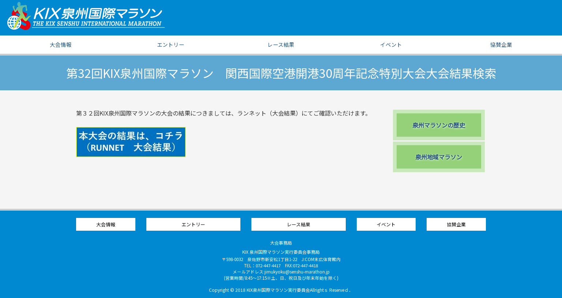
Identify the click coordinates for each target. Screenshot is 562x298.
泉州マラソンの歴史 (438, 125)
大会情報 (61, 44)
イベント (391, 44)
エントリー (170, 44)
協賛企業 (501, 44)
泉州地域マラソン (438, 156)
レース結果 (281, 44)
